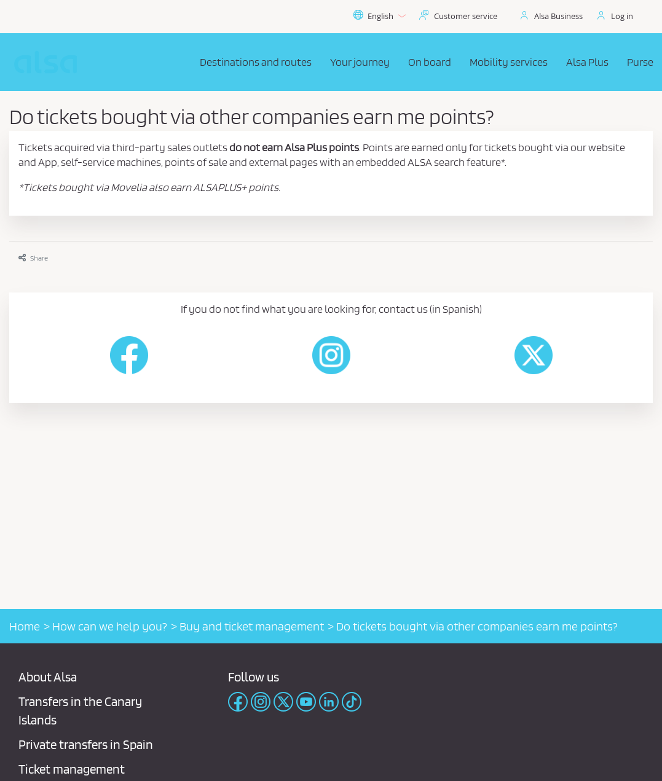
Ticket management (71, 769)
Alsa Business (558, 16)
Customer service (465, 16)
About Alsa (47, 677)
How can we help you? (109, 626)
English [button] (379, 16)
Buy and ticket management (251, 626)
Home (24, 626)
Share (33, 257)
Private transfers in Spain (85, 744)
